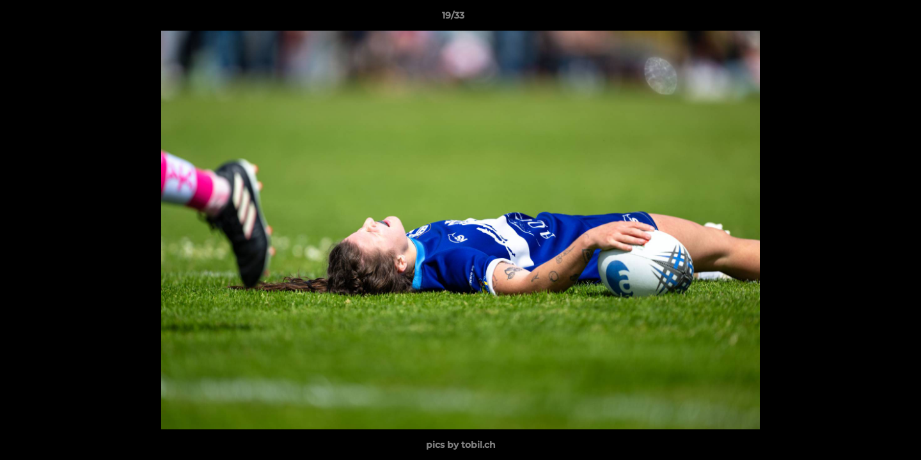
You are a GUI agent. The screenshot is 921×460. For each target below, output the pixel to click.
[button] (867, 18)
